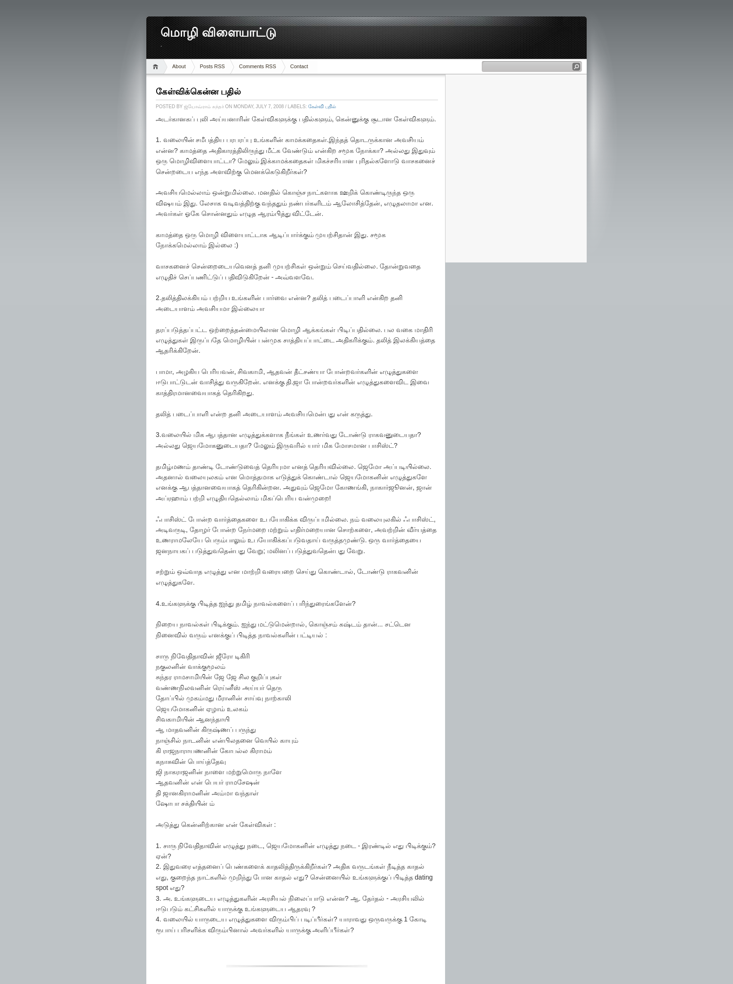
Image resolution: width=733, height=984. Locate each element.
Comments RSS (257, 66)
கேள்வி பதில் (322, 106)
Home (156, 66)
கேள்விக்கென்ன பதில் (198, 91)
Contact (299, 66)
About (179, 66)
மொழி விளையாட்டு (218, 33)
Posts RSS (212, 66)
